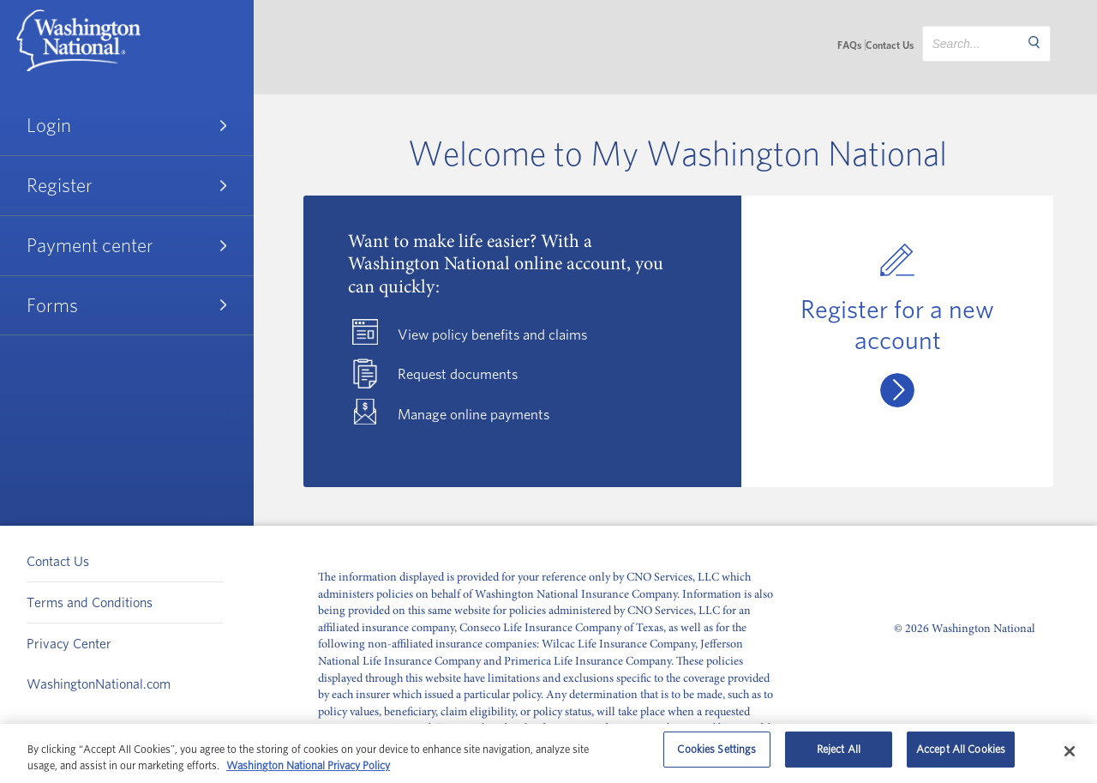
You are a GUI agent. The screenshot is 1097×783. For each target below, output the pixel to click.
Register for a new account (897, 324)
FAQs (849, 45)
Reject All (838, 754)
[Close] (1069, 751)
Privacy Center (69, 643)
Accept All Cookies (960, 754)
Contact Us (890, 45)
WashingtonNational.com (99, 683)
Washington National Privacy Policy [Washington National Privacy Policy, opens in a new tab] (308, 765)
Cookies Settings (716, 754)
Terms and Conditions (90, 602)
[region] (548, 753)
